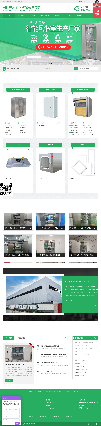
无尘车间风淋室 (74, 127)
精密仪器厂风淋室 (88, 134)
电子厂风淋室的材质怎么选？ (81, 372)
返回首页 (81, 1)
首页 (9, 16)
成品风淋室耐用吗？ (13, 68)
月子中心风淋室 (88, 130)
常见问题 (21, 338)
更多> (95, 338)
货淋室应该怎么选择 (79, 351)
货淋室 (21, 130)
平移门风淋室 (9, 127)
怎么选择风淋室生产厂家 (80, 357)
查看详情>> (9, 380)
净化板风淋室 (42, 125)
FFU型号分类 (9, 178)
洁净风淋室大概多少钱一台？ (49, 362)
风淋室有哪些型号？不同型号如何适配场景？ (84, 342)
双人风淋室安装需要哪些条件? (81, 345)
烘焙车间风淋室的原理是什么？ (81, 366)
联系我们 (80, 16)
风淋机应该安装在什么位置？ (81, 363)
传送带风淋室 (23, 132)
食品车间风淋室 (74, 125)
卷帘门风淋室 (23, 125)
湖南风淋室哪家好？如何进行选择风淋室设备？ (54, 354)
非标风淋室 (8, 134)
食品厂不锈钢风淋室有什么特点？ (82, 369)
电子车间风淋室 (74, 123)
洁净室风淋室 (87, 127)
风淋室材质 (56, 416)
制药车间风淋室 (88, 123)
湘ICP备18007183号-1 (93, 424)
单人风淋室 (8, 123)
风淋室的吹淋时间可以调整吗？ (81, 360)
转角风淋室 (22, 127)
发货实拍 (90, 1)
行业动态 (9, 338)
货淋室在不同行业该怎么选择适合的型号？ (84, 348)
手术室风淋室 (74, 130)
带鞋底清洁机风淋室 (11, 132)
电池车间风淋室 (88, 132)
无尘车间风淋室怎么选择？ (80, 375)
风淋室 (33, 16)
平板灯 (72, 178)
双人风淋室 (22, 123)
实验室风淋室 (87, 125)
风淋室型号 (43, 416)
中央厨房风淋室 (74, 132)
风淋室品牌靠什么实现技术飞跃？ (15, 364)
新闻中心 (68, 16)
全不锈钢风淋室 (42, 123)
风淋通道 (8, 130)
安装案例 (56, 16)
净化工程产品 (44, 16)
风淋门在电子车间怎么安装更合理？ (82, 354)
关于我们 (21, 16)
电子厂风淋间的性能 (46, 371)
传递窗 (40, 178)
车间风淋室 (69, 416)
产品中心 (86, 1)
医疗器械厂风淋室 (75, 134)
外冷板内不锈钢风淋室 (57, 123)
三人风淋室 (8, 125)
